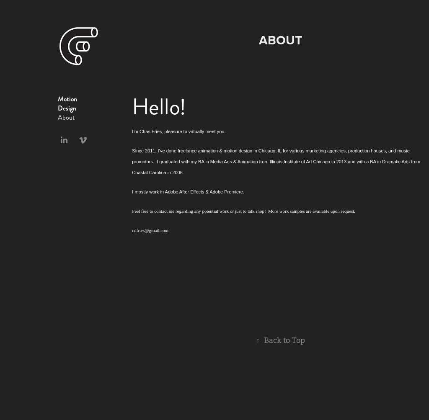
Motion (67, 99)
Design (67, 108)
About (66, 117)
